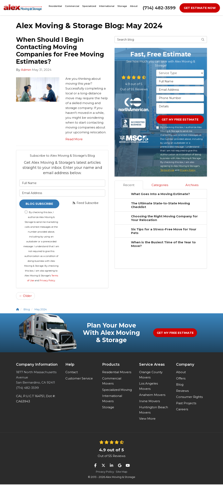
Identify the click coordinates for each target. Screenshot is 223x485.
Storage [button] (118, 7)
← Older (25, 296)
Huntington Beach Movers (153, 410)
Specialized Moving (117, 390)
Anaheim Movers (152, 395)
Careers (182, 410)
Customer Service (79, 379)
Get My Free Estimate (180, 120)
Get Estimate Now (200, 8)
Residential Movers (116, 373)
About (181, 373)
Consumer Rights (189, 397)
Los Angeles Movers (148, 386)
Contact (71, 373)
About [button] (127, 7)
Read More (74, 139)
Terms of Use (167, 170)
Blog (179, 385)
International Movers (112, 399)
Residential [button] (62, 7)
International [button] (105, 7)
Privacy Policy (47, 281)
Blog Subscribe (39, 204)
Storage (108, 408)
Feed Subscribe (85, 203)
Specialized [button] (90, 7)
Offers (180, 379)
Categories (160, 185)
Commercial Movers (111, 381)
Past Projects (186, 404)
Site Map (121, 472)
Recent (128, 185)
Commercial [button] (76, 7)
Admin (26, 70)
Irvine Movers (149, 402)
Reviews (182, 391)
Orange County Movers (150, 375)
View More (147, 419)
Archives (191, 185)
